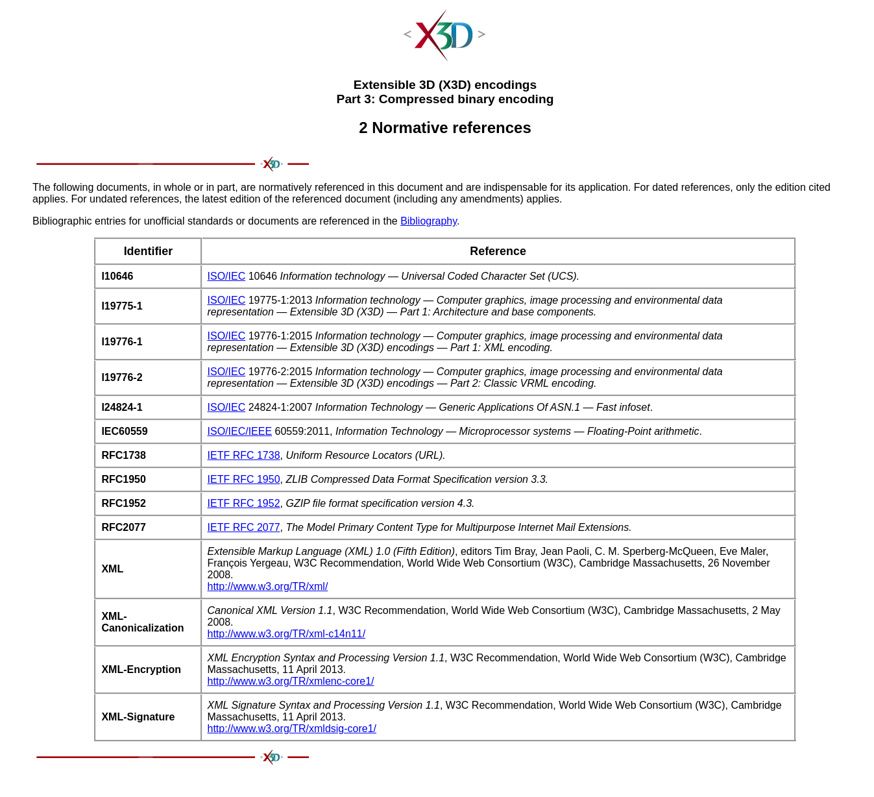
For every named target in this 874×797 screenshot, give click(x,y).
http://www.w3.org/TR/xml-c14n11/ (287, 633)
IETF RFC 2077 (244, 527)
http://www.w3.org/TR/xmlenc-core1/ (291, 681)
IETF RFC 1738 (244, 455)
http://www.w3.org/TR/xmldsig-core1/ (292, 728)
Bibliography (428, 221)
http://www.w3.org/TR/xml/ (268, 586)
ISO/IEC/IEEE (240, 431)
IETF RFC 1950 (244, 479)
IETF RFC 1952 (244, 503)
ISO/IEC (227, 276)
